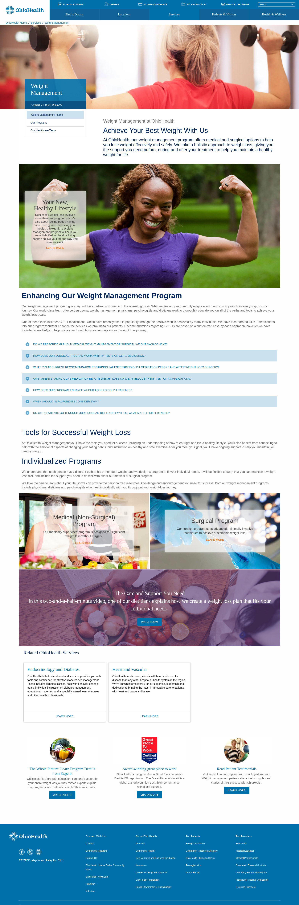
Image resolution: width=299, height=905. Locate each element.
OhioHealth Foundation (147, 880)
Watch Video (62, 795)
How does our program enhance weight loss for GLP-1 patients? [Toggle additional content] (82, 390)
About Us (140, 843)
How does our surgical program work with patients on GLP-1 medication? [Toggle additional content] (89, 355)
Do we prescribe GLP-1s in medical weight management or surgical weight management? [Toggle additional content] (100, 344)
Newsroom (141, 865)
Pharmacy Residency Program (251, 872)
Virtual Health (192, 872)
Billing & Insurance (195, 843)
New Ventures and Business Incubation (156, 858)
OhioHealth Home (16, 22)
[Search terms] (276, 4)
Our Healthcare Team (43, 130)
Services (174, 14)
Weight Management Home (47, 114)
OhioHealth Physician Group (200, 858)
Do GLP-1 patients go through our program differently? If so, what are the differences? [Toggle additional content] (101, 412)
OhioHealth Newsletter (97, 876)
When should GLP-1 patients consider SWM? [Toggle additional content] (66, 401)
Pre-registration (193, 865)
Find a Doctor (74, 14)
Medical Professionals (247, 858)
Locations (124, 14)
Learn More (55, 247)
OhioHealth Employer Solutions (152, 872)
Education (241, 843)
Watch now (149, 621)
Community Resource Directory (202, 851)
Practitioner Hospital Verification (252, 880)
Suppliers (90, 884)
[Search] (292, 4)
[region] (55, 105)
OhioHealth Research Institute (251, 865)
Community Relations (96, 851)
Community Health (145, 851)
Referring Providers (246, 887)
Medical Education (245, 851)
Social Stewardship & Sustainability (153, 887)
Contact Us (91, 858)
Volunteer (90, 891)
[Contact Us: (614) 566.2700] (47, 105)
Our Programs (39, 122)
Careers (90, 843)
